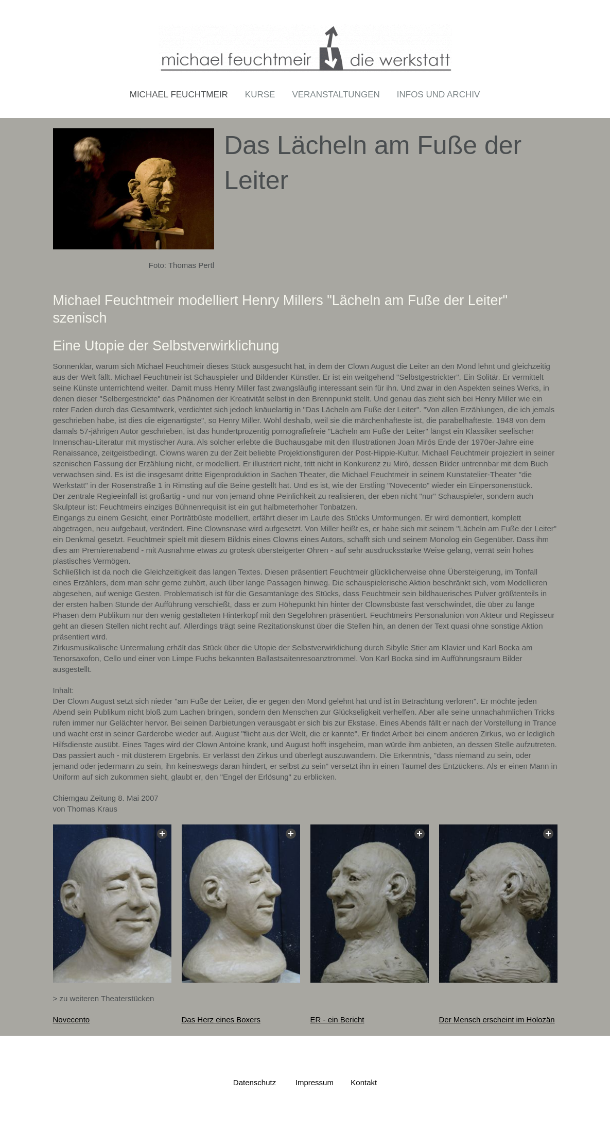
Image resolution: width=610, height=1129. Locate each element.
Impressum (314, 1081)
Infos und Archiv (438, 94)
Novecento (71, 1019)
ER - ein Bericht (337, 1019)
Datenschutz (254, 1081)
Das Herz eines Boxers (221, 1019)
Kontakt (364, 1081)
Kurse (260, 94)
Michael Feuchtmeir (179, 94)
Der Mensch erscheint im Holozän (497, 1019)
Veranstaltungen (335, 94)
